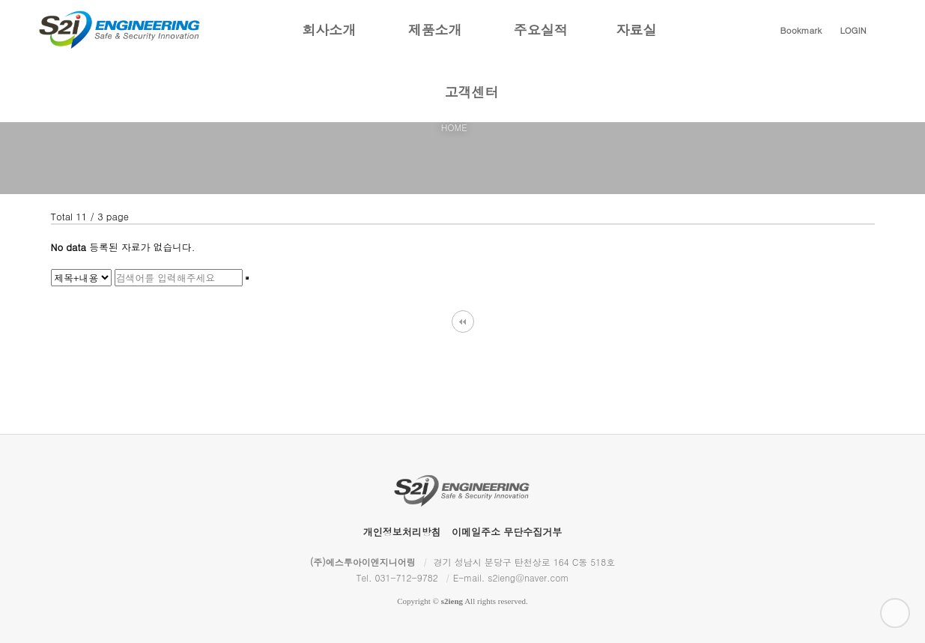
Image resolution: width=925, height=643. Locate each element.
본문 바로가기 (0, 0)
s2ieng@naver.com (528, 577)
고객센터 (472, 102)
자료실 (636, 40)
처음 (463, 321)
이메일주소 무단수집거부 (507, 532)
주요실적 (541, 40)
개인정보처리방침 (402, 532)
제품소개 (435, 40)
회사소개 (329, 40)
